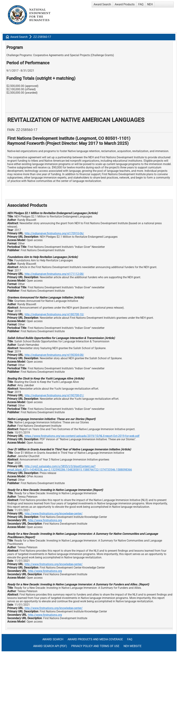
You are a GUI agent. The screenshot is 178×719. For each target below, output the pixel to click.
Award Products (125, 4)
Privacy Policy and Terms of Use (95, 646)
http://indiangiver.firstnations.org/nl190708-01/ (54, 395)
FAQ (140, 4)
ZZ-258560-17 (42, 37)
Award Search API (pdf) (50, 646)
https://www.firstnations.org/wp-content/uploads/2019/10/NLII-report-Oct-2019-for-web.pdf (82, 436)
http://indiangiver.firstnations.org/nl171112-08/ (54, 274)
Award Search (102, 4)
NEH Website (132, 646)
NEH (150, 4)
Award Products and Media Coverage (95, 639)
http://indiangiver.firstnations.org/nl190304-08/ (54, 355)
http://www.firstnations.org (45, 520)
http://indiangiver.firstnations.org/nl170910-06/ (54, 233)
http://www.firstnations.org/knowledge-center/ (54, 513)
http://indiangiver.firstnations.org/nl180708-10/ (54, 314)
